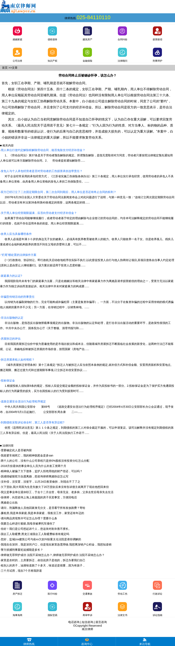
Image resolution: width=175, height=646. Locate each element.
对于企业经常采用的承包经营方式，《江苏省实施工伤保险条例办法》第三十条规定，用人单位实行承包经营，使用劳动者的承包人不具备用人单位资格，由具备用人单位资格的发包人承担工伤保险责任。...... (87, 176)
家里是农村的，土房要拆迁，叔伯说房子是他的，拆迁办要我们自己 (43, 560)
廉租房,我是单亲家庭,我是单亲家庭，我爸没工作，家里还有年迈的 (42, 513)
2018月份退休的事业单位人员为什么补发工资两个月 (33, 466)
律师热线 (29, 641)
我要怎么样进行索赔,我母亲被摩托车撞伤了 (28, 523)
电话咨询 (73, 622)
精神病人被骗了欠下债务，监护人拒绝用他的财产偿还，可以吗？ (41, 471)
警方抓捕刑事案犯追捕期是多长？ (22, 549)
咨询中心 (87, 641)
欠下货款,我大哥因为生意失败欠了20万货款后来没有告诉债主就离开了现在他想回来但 (55, 486)
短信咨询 (87, 622)
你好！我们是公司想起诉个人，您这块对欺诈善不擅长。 (36, 528)
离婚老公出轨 (9, 502)
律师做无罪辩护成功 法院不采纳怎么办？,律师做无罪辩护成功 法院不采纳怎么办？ (53, 555)
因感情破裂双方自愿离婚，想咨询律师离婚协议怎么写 (34, 476)
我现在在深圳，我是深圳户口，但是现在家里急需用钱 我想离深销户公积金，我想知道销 (56, 544)
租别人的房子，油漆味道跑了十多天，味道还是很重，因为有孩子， (43, 565)
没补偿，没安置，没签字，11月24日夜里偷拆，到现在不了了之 (40, 481)
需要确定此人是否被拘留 (16, 450)
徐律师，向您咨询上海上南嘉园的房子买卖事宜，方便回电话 (39, 497)
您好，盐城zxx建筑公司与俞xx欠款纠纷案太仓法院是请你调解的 (41, 539)
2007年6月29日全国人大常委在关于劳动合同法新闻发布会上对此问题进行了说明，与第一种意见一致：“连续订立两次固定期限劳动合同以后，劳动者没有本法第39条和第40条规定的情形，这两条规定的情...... (87, 197)
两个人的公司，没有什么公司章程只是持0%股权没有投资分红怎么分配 (45, 460)
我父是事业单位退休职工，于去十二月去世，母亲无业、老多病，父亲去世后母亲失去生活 (57, 492)
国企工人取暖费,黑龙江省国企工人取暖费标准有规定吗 (35, 534)
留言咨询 (101, 622)
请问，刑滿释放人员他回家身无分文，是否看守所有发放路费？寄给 (43, 507)
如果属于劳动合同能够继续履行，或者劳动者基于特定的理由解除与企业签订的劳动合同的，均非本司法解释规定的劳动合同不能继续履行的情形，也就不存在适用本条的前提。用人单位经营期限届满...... (87, 218)
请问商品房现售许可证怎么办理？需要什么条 (29, 518)
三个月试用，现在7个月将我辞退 (21, 570)
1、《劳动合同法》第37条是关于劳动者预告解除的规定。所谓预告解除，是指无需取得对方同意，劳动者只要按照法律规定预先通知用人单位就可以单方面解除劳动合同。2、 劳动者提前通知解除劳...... (86, 155)
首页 (5, 67)
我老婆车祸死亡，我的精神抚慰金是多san (27, 455)
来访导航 (144, 641)
